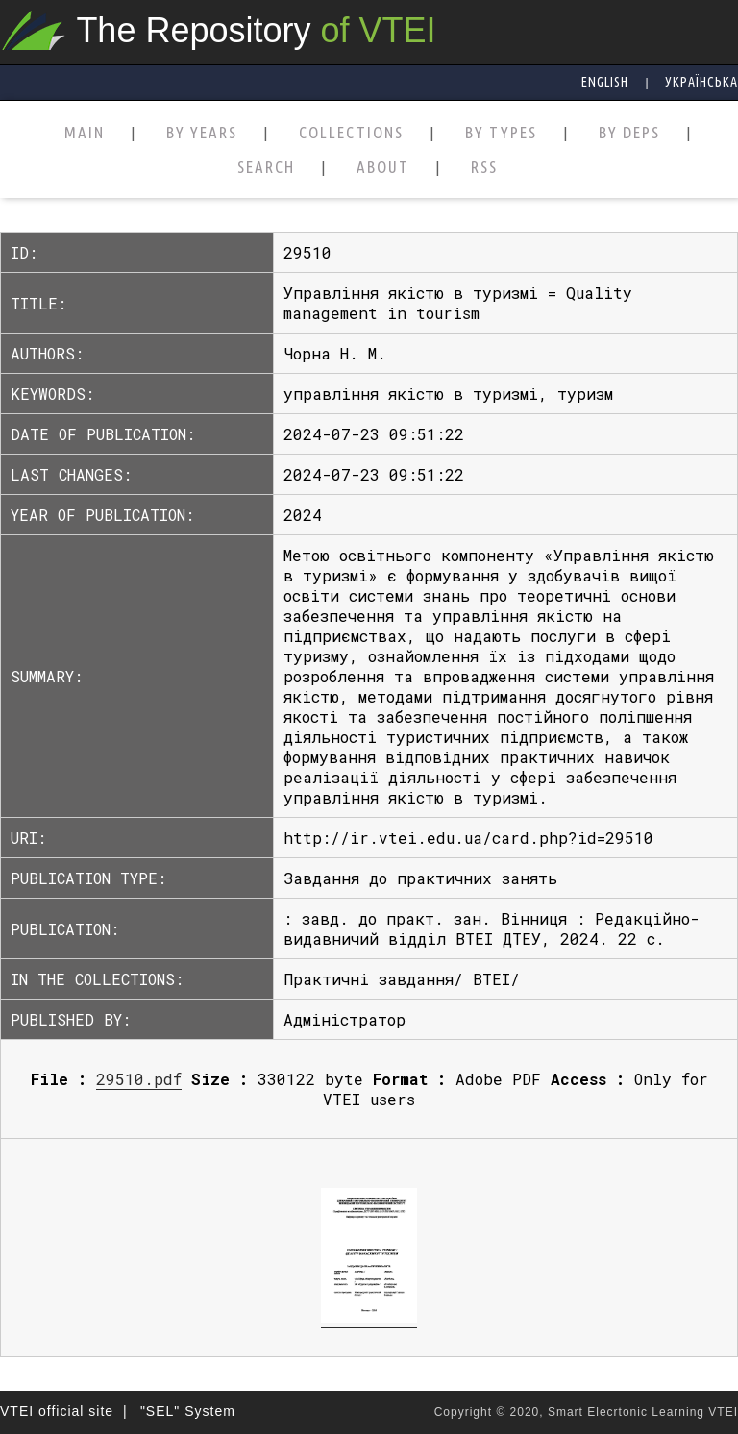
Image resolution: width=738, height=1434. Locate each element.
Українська (701, 81)
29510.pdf (139, 1079)
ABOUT (383, 168)
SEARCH (266, 168)
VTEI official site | (64, 1411)
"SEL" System (187, 1411)
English (604, 81)
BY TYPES (501, 133)
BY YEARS (201, 133)
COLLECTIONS (351, 133)
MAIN (84, 133)
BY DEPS (629, 133)
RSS (484, 168)
